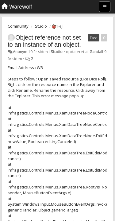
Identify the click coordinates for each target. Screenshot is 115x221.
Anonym (20, 51)
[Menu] (104, 7)
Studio (41, 26)
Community (18, 26)
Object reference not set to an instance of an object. (44, 41)
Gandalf (96, 51)
